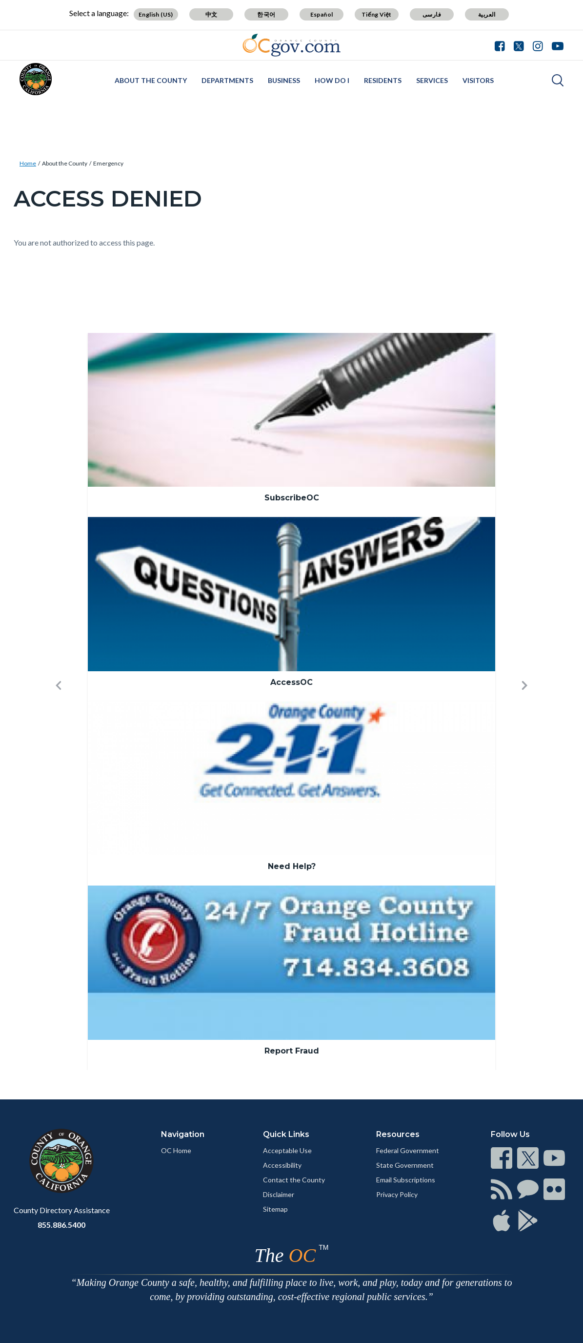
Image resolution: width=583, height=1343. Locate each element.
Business (284, 80)
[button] (58, 701)
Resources (398, 1134)
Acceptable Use (287, 1150)
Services (432, 80)
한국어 (266, 14)
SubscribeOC (291, 497)
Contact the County (294, 1180)
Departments (227, 80)
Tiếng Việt (377, 14)
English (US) (156, 14)
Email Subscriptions (405, 1180)
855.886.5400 (61, 1224)
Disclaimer (278, 1194)
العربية (487, 14)
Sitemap (275, 1209)
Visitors (478, 80)
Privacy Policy (397, 1194)
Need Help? (292, 866)
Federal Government (407, 1150)
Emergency (108, 163)
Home (28, 163)
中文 (211, 14)
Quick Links (286, 1134)
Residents (383, 80)
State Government (405, 1165)
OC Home (176, 1150)
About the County (151, 80)
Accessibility (282, 1165)
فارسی (431, 14)
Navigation (182, 1134)
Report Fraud (291, 1050)
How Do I (332, 80)
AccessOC (291, 682)
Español (321, 14)
